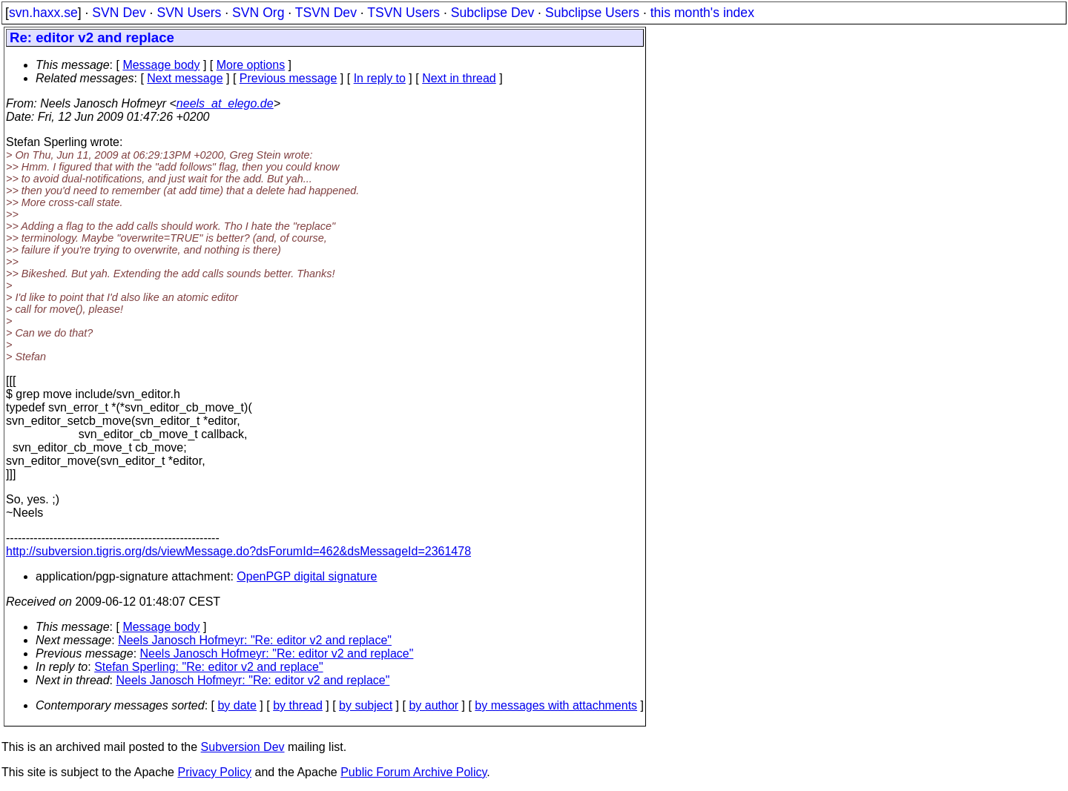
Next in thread (459, 78)
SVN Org (258, 12)
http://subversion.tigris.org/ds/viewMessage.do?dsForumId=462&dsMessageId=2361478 (238, 551)
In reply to (380, 78)
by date (236, 705)
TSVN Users (403, 12)
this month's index (702, 12)
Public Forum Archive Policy (413, 772)
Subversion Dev (243, 747)
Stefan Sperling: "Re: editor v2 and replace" (208, 667)
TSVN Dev (326, 12)
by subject (365, 705)
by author (433, 705)
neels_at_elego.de (225, 103)
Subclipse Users (592, 12)
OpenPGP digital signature (307, 576)
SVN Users (188, 12)
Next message (184, 78)
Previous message (288, 78)
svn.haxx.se (43, 12)
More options (251, 65)
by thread (298, 705)
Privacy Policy (214, 772)
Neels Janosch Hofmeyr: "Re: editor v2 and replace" (255, 640)
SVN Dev (118, 12)
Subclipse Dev (492, 12)
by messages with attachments (556, 705)
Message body (161, 65)
